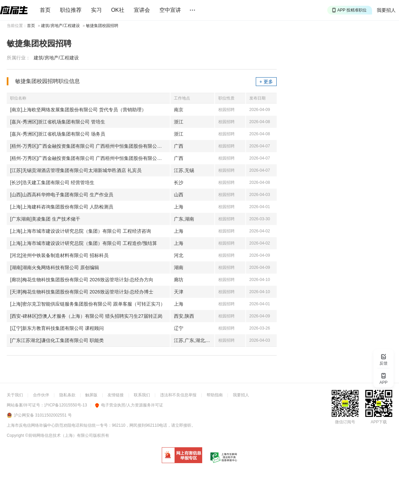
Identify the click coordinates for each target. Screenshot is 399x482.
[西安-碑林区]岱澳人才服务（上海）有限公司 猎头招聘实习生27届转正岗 (86, 316)
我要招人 (386, 10)
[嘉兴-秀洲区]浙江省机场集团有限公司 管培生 (57, 121)
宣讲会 (142, 10)
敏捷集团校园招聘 (102, 25)
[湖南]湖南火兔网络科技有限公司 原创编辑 (54, 267)
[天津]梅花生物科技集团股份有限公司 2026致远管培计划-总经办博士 (81, 291)
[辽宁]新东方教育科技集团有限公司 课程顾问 (57, 328)
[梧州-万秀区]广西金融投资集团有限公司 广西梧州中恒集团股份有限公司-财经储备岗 (90, 158)
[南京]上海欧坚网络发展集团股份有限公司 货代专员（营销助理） (78, 109)
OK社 (117, 10)
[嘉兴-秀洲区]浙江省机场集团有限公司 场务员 (57, 134)
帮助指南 (215, 395)
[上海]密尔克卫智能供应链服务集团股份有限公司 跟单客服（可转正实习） (87, 304)
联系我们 (142, 395)
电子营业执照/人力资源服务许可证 (129, 405)
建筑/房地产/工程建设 (60, 25)
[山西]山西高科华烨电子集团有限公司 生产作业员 (61, 194)
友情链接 (116, 395)
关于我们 (15, 395)
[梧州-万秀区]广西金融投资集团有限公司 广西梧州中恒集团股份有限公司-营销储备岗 (90, 146)
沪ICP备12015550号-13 (65, 405)
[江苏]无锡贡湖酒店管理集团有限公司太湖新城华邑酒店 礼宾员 (76, 170)
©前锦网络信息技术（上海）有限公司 (59, 435)
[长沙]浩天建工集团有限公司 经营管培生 (52, 182)
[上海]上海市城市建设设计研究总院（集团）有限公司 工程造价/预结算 (83, 243)
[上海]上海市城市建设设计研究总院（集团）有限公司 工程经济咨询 (80, 231)
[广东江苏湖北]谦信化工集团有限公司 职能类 (57, 340)
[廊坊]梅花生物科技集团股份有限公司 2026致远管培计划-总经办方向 (81, 279)
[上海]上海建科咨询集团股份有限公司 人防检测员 (61, 206)
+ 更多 (266, 81)
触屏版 (91, 395)
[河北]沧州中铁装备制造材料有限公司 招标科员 (59, 255)
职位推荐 (71, 10)
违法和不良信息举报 (178, 395)
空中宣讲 (170, 10)
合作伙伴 (41, 395)
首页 (45, 10)
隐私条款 (67, 395)
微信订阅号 (345, 422)
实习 (96, 10)
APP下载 (379, 422)
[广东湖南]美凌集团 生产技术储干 (45, 219)
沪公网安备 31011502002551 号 (43, 415)
